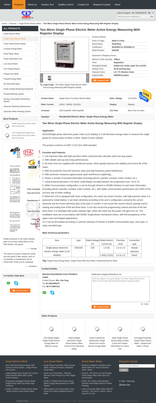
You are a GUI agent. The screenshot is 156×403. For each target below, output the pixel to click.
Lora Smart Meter (11, 64)
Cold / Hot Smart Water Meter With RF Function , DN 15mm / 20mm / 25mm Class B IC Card (97, 391)
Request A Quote (101, 4)
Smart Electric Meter (12, 34)
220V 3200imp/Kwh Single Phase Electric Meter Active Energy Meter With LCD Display (23, 135)
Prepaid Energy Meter (12, 79)
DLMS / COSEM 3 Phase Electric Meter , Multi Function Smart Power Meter (22, 390)
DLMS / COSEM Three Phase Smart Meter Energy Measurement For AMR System (59, 383)
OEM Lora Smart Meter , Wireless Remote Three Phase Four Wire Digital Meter (59, 375)
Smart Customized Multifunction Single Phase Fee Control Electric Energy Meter (97, 342)
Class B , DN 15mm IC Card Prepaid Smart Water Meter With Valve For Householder (97, 375)
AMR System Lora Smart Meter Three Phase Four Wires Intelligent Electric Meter (59, 391)
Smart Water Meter (11, 54)
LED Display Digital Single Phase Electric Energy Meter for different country (51, 342)
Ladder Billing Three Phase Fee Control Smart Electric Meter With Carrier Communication (22, 375)
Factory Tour (47, 4)
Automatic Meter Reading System (17, 111)
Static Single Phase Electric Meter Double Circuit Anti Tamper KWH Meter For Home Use (120, 343)
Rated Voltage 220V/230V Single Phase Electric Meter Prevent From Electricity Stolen (74, 343)
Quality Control (65, 4)
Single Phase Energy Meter (58, 261)
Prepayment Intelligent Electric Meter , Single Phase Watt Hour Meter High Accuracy (21, 383)
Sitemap (130, 381)
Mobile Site (124, 385)
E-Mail (122, 381)
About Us (32, 4)
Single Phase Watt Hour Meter (83, 261)
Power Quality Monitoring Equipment (18, 89)
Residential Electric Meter (107, 261)
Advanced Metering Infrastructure (17, 106)
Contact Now (103, 80)
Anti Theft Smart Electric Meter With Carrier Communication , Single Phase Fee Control (21, 367)
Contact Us (83, 4)
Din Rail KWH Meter (12, 84)
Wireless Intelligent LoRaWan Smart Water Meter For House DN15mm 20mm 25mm (96, 367)
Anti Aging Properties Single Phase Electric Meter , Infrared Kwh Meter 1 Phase (142, 342)
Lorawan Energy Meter (13, 49)
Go (151, 16)
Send (123, 370)
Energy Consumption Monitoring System (17, 100)
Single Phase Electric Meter (30, 24)
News (118, 4)
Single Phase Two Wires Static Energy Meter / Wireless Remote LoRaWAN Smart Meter (59, 367)
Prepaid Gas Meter (11, 74)
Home (7, 4)
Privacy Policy (22, 401)
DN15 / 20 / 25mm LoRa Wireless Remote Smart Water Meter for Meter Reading (97, 383)
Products (18, 4)
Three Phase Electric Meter (15, 44)
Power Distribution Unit (13, 59)
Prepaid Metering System (14, 94)
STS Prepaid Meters (12, 69)
